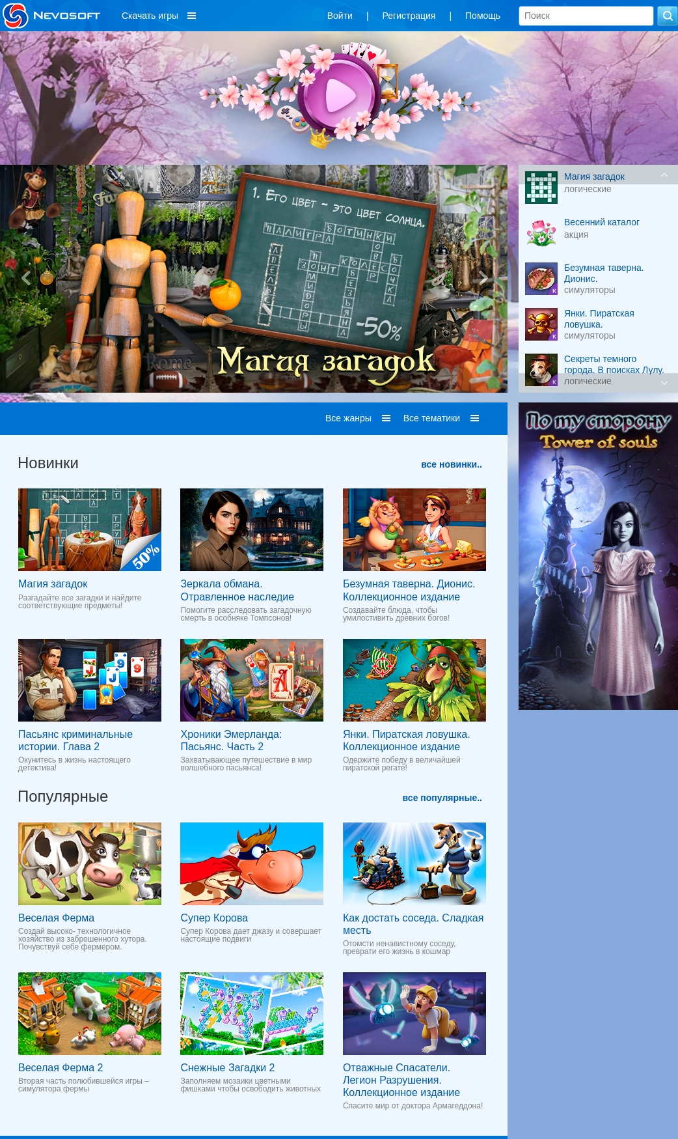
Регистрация (409, 15)
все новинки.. (451, 464)
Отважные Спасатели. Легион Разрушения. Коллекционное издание (401, 1080)
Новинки (48, 462)
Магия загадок (52, 583)
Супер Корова (214, 917)
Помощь (482, 15)
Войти (340, 15)
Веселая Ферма (56, 917)
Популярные (63, 796)
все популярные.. (442, 798)
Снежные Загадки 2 (227, 1067)
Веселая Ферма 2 (60, 1067)
